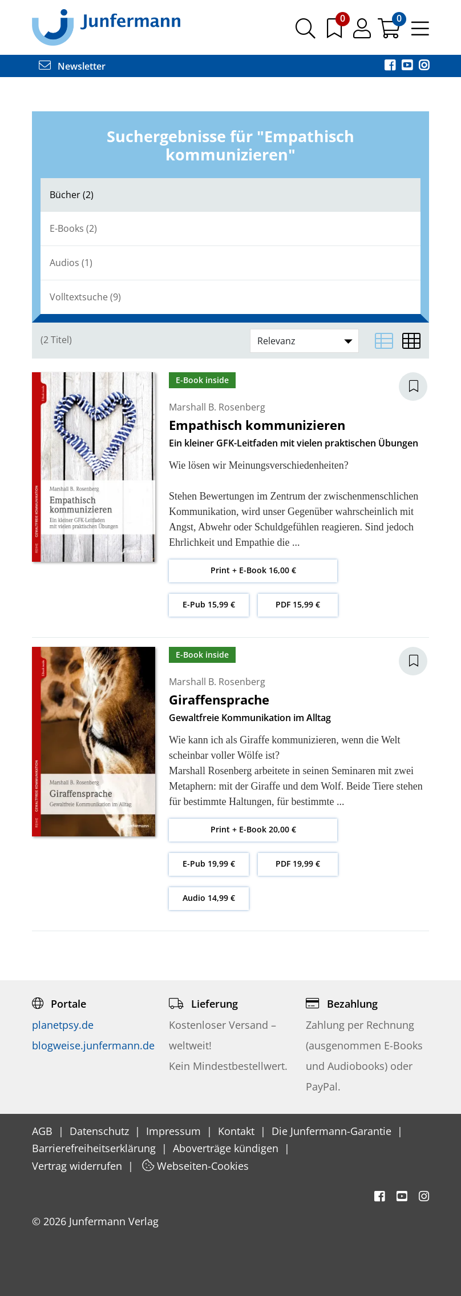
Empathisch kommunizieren (257, 424)
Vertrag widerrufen (78, 1166)
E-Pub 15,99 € (209, 604)
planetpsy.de (63, 1025)
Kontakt (237, 1131)
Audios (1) (71, 262)
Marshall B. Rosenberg (217, 407)
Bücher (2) (72, 194)
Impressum (175, 1131)
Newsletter (72, 66)
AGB (43, 1131)
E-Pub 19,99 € (209, 863)
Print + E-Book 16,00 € (253, 570)
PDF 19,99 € (298, 863)
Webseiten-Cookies (195, 1166)
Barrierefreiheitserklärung (95, 1148)
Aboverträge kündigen (227, 1148)
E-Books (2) (73, 228)
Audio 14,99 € (209, 897)
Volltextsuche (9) (85, 297)
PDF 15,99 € (298, 604)
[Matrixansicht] (411, 341)
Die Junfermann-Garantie (333, 1131)
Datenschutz (101, 1131)
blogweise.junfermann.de (93, 1045)
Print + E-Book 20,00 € (253, 829)
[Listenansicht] (384, 341)
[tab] (230, 195)
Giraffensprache (219, 699)
